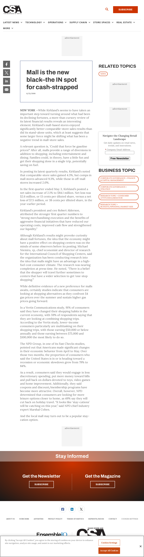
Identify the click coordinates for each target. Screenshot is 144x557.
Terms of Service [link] (75, 519)
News (103, 74)
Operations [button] (55, 22)
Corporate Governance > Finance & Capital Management (117, 179)
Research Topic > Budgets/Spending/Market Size (116, 205)
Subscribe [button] (41, 484)
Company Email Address (117, 149)
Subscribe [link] (24, 519)
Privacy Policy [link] (55, 519)
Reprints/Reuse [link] (96, 519)
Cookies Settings (129, 519)
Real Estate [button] (124, 22)
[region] (72, 546)
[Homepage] (12, 9)
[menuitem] (14, 22)
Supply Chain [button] (78, 22)
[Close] (140, 546)
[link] (6, 64)
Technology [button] (33, 22)
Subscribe (125, 9)
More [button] (6, 28)
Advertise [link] (38, 519)
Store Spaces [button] (101, 22)
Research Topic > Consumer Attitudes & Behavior (114, 197)
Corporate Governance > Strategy (113, 188)
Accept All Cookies (109, 550)
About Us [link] (10, 519)
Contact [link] (113, 519)
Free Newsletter (119, 158)
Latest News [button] (11, 22)
